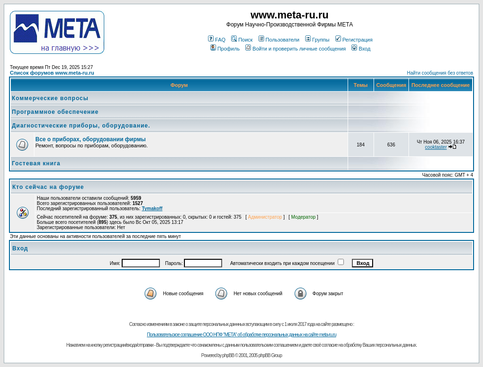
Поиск (241, 40)
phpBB (228, 355)
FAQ (216, 40)
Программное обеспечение (55, 112)
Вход (360, 48)
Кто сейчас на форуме (48, 187)
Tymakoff (152, 208)
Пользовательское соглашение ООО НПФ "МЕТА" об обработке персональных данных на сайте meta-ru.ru (241, 334)
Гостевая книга (36, 163)
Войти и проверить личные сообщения (295, 48)
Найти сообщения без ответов (440, 73)
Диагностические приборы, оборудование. (81, 125)
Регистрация (354, 40)
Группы (317, 40)
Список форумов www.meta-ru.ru (52, 73)
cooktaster (436, 147)
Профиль (225, 48)
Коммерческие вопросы (50, 98)
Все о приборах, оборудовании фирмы (90, 139)
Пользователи (279, 40)
